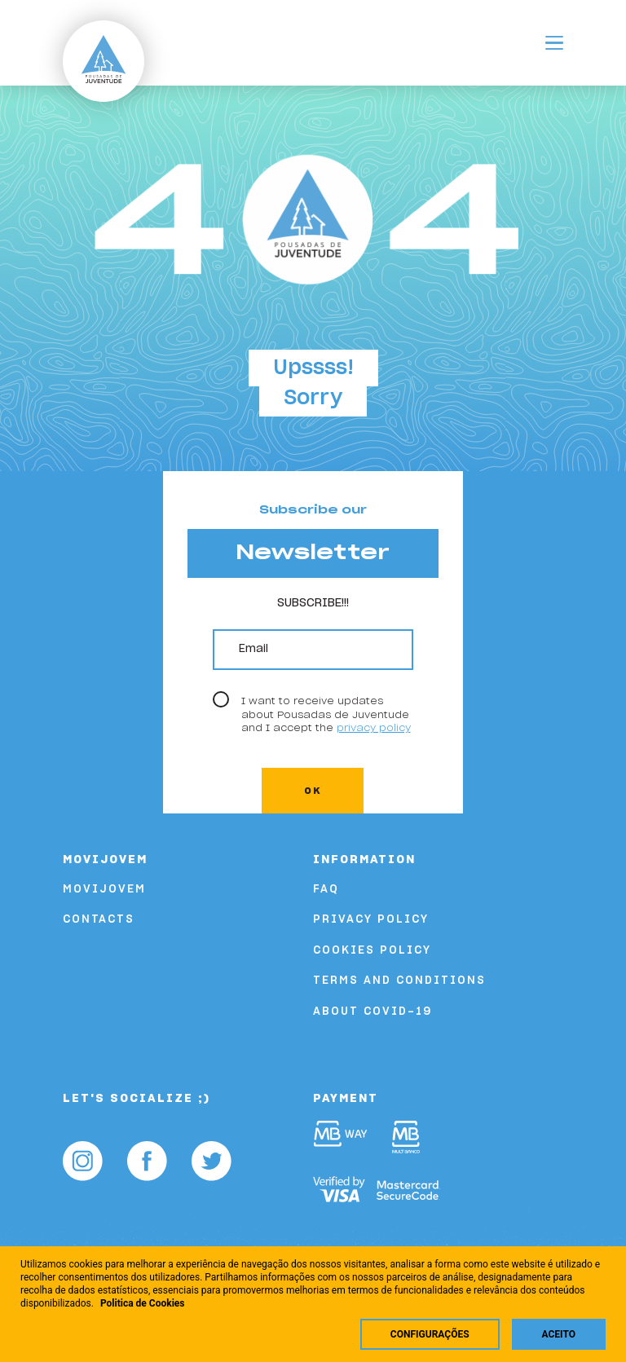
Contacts (98, 920)
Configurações (430, 1334)
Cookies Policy (372, 950)
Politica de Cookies (142, 1303)
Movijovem (104, 889)
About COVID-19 (372, 1012)
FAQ (326, 889)
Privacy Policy (371, 920)
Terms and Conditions (399, 981)
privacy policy (374, 728)
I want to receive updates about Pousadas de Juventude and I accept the (326, 714)
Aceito (558, 1334)
